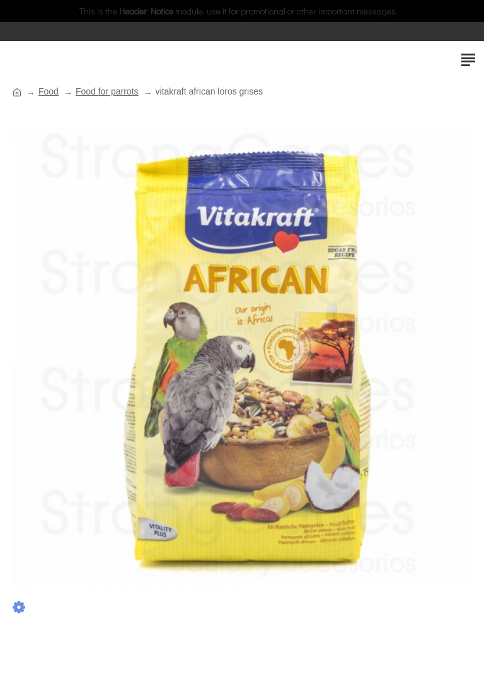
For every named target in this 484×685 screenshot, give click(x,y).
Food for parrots (107, 91)
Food (48, 91)
